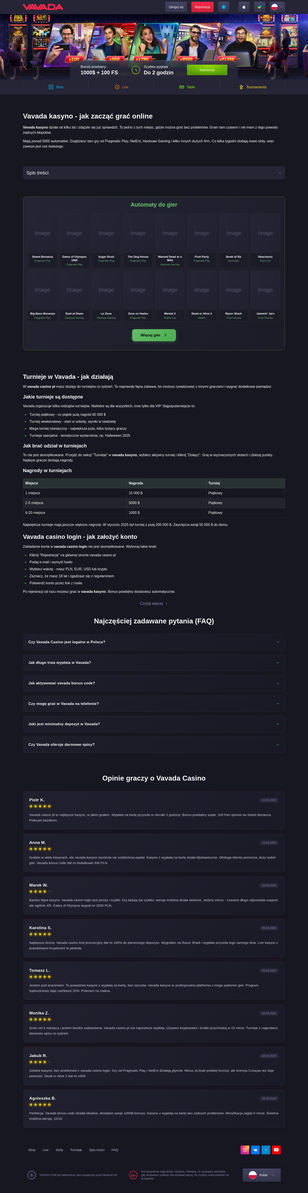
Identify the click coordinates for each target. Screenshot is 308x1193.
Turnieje (77, 1154)
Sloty (32, 1154)
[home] (43, 7)
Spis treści (99, 1154)
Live (46, 1154)
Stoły (60, 1154)
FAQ (117, 1154)
